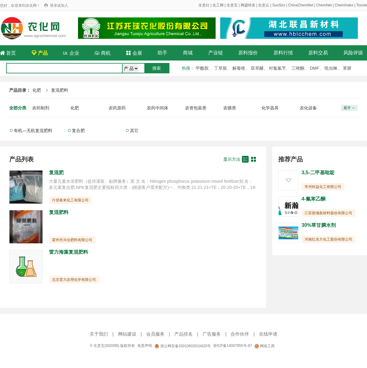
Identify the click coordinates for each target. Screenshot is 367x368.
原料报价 (248, 52)
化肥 (36, 90)
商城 (188, 52)
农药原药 (117, 107)
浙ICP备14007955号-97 (232, 346)
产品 (39, 53)
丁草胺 (220, 68)
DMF (314, 68)
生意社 (203, 5)
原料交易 (318, 52)
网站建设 (127, 334)
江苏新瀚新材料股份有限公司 (328, 213)
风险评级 (353, 52)
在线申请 (268, 334)
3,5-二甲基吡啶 (318, 172)
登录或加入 (59, 5)
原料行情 (283, 52)
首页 (8, 53)
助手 (162, 52)
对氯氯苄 (277, 68)
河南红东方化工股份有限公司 (328, 239)
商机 (102, 53)
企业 (71, 53)
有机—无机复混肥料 (33, 130)
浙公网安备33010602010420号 (182, 346)
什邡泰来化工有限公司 (70, 200)
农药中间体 (157, 107)
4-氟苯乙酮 (313, 198)
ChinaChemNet (300, 5)
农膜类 (229, 107)
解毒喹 (238, 68)
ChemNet (324, 5)
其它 (134, 130)
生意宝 (232, 5)
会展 (134, 53)
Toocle (361, 5)
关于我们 (99, 334)
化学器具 (270, 107)
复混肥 (56, 172)
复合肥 (78, 130)
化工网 (218, 5)
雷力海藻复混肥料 (68, 252)
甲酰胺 (202, 68)
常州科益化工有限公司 (323, 187)
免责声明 (144, 346)
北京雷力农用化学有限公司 (74, 280)
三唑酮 (297, 68)
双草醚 (257, 68)
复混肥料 (59, 90)
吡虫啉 (330, 68)
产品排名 (183, 334)
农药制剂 (40, 107)
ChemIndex (344, 5)
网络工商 (264, 346)
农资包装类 (195, 107)
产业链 (215, 52)
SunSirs (278, 5)
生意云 (263, 5)
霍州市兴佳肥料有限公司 (72, 240)
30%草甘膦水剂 (319, 225)
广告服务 (211, 334)
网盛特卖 (248, 5)
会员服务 (155, 334)
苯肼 (347, 68)
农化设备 (308, 107)
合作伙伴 (240, 334)
